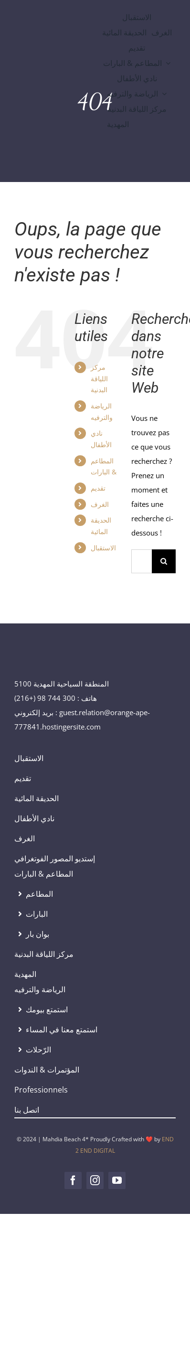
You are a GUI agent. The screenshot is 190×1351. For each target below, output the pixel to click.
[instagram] (95, 1180)
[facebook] (73, 1180)
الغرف (100, 504)
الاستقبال (103, 547)
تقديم (98, 488)
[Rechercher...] (141, 561)
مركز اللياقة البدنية (99, 379)
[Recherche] (164, 561)
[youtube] (117, 1180)
